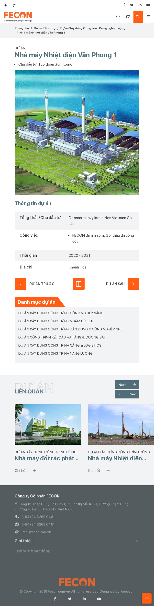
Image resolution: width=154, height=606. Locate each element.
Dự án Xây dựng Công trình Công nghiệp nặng (92, 28)
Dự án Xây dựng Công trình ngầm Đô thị (55, 321)
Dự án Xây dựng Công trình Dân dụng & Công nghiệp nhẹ (70, 329)
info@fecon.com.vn (33, 534)
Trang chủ (22, 28)
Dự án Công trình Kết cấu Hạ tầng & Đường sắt (62, 337)
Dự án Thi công (44, 28)
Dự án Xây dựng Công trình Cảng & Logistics (59, 345)
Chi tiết (27, 471)
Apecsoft (127, 593)
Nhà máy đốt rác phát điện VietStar (44, 458)
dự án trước (34, 284)
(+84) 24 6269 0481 (35, 519)
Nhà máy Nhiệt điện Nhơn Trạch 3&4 (115, 458)
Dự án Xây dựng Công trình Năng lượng (55, 353)
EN (138, 16)
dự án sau (122, 284)
